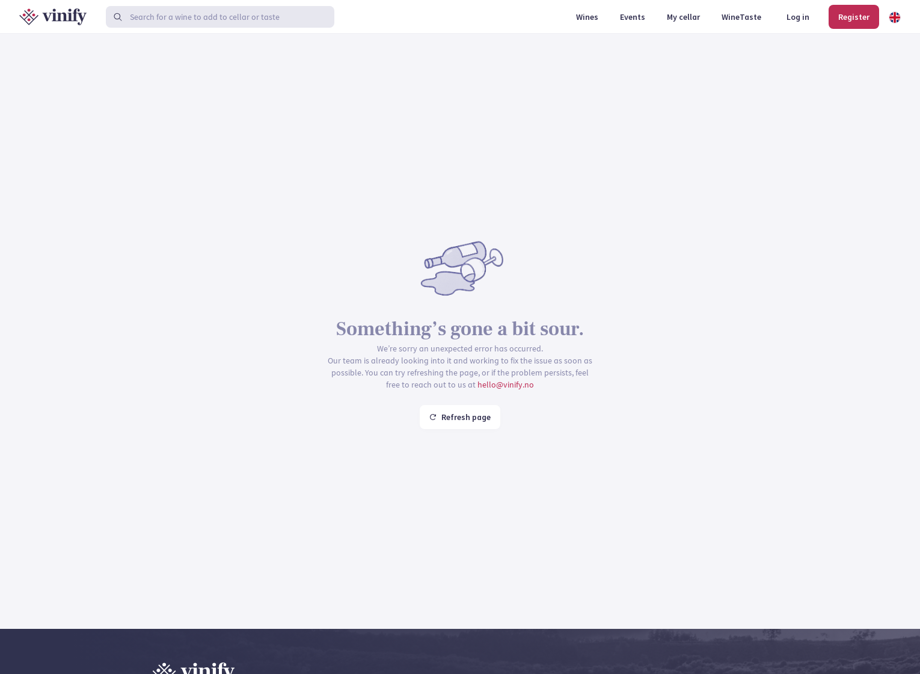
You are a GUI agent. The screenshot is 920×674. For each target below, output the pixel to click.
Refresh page (460, 417)
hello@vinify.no (505, 384)
